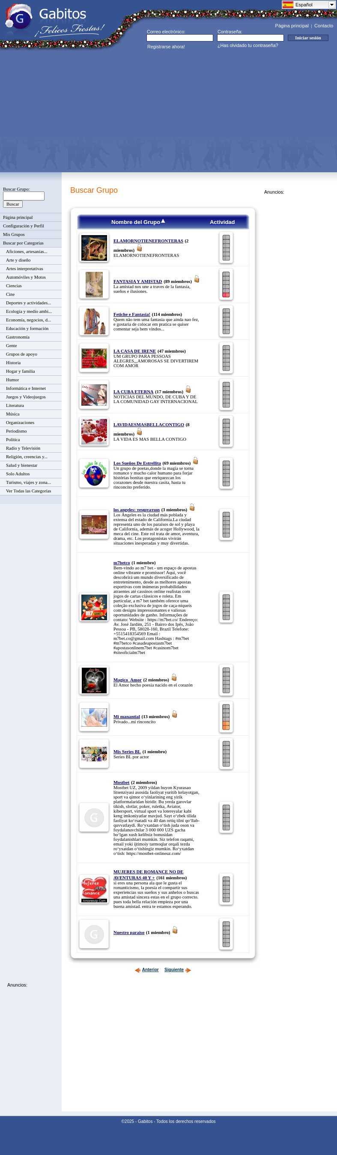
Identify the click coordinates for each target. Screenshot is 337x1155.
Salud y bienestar (21, 465)
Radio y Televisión (23, 448)
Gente (11, 345)
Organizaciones (20, 422)
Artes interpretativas (24, 268)
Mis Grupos (14, 234)
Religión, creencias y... (27, 456)
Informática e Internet (26, 388)
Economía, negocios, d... (28, 320)
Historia (13, 362)
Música (12, 414)
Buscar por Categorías (23, 243)
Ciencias (14, 285)
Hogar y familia (20, 371)
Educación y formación (27, 328)
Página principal (292, 25)
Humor (12, 379)
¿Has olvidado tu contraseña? (248, 45)
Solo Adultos (18, 473)
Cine (10, 294)
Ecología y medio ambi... (29, 311)
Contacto (323, 25)
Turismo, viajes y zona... (28, 482)
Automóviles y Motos (26, 277)
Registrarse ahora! (166, 46)
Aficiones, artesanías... (27, 251)
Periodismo (16, 431)
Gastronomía (18, 337)
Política (13, 439)
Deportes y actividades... (28, 303)
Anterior (146, 969)
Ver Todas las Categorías (28, 491)
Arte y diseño (18, 260)
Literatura (15, 405)
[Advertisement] (131, 111)
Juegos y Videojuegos (26, 397)
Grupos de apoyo (21, 354)
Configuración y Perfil (23, 226)
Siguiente (177, 969)
